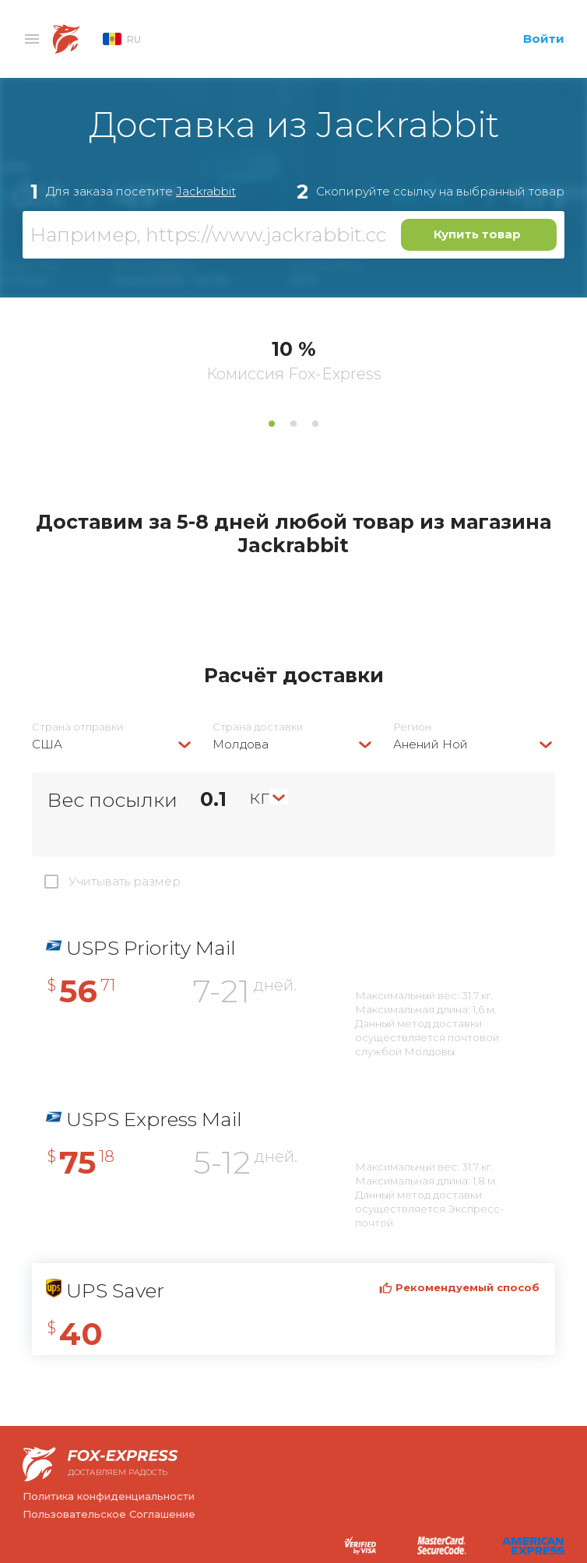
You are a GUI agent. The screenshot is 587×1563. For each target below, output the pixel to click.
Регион (412, 727)
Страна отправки (77, 727)
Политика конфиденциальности (109, 1496)
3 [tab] (315, 424)
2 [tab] (293, 424)
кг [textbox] (259, 796)
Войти (543, 38)
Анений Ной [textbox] (430, 744)
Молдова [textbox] (241, 744)
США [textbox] (47, 744)
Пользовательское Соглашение (109, 1514)
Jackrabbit (206, 191)
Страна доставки (258, 727)
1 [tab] (272, 424)
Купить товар (477, 234)
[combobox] (113, 744)
